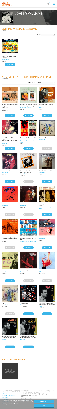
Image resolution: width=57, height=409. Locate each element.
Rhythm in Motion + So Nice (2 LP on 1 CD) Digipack (9, 57)
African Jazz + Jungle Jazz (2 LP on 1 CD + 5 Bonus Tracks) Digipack (10, 237)
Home (2, 8)
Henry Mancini (42, 139)
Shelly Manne (42, 172)
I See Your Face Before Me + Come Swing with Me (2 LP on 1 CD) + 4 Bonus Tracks (10, 106)
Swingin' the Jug (24, 270)
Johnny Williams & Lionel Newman (28, 241)
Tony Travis (4, 109)
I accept (44, 405)
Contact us (4, 393)
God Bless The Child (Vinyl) (26, 204)
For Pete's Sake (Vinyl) (7, 170)
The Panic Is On (24, 303)
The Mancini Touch (43, 237)
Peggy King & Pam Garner (26, 107)
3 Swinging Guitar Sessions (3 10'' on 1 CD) (47, 204)
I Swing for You (42, 270)
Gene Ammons (23, 271)
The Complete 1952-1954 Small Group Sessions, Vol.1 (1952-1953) (28, 337)
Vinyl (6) (33, 82)
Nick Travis (22, 304)
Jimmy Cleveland (24, 173)
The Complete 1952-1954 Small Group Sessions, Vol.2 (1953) (9, 337)
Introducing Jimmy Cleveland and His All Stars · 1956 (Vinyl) (28, 171)
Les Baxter (4, 240)
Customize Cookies (15, 405)
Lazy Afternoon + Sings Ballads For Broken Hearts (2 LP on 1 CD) (28, 105)
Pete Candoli (5, 172)
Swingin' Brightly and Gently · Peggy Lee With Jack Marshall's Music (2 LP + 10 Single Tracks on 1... (9, 139)
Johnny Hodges (5, 271)
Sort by (39, 34)
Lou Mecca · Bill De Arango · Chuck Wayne (47, 207)
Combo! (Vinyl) (42, 137)
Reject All (43, 401)
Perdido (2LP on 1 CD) (7, 270)
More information (7, 405)
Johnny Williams (5, 59)
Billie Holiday (23, 205)
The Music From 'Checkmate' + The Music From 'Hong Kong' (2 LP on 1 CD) (28, 238)
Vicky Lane (41, 271)
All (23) (29, 82)
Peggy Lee (4, 143)
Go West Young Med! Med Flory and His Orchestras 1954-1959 (46, 105)
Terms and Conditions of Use (8, 395)
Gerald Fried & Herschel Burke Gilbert (27, 141)
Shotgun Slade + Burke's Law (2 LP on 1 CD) (28, 138)
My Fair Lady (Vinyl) (6, 204)
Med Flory (41, 107)
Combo (3, 303)
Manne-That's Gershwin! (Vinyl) (46, 170)
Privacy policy (5, 397)
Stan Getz (41, 306)
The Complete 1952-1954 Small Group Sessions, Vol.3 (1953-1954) (47, 304)
